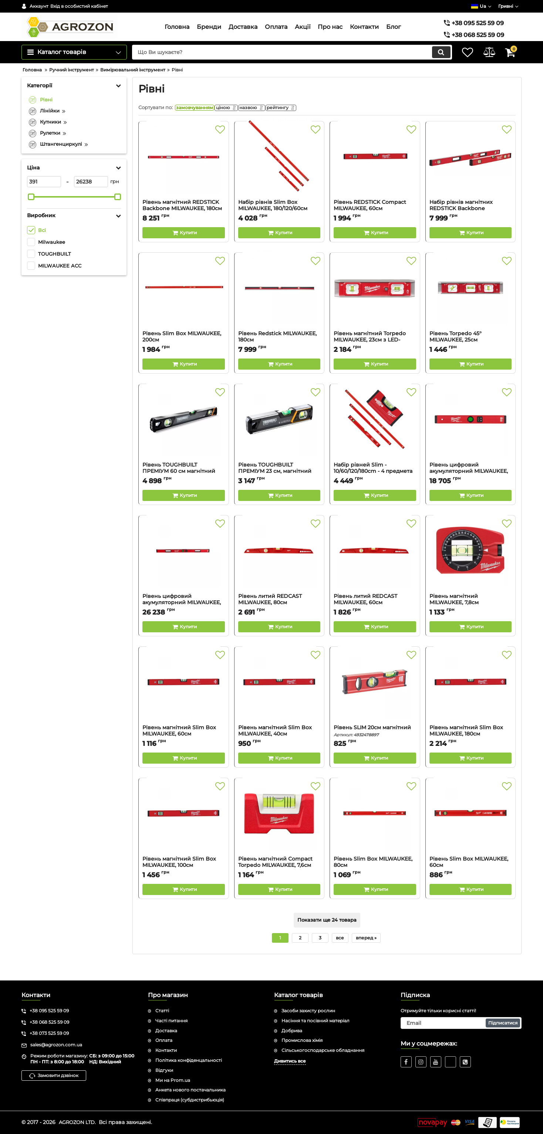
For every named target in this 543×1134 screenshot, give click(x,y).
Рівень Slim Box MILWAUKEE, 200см (183, 357)
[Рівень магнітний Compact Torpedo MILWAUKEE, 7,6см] (279, 836)
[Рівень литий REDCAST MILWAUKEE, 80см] (279, 573)
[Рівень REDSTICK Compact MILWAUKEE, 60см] (375, 179)
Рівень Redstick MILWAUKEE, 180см (279, 357)
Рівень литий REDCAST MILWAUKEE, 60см (375, 619)
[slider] (31, 212)
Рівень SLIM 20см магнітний (375, 747)
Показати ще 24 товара (326, 937)
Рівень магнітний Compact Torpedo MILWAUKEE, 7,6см (279, 882)
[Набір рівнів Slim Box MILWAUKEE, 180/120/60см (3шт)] (279, 179)
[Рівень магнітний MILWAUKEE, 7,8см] (470, 573)
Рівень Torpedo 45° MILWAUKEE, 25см (470, 357)
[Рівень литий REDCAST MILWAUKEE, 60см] (375, 573)
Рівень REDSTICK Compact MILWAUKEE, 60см (375, 225)
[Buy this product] (183, 249)
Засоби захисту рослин (308, 1010)
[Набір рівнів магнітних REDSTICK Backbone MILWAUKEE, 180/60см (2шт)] (470, 179)
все (340, 955)
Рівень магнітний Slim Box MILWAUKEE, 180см (470, 751)
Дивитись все (290, 1061)
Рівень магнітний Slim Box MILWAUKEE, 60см (183, 751)
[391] (44, 196)
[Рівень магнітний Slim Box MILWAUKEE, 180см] (470, 704)
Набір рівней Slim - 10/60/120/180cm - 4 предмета (375, 488)
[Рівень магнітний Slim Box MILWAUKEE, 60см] (183, 704)
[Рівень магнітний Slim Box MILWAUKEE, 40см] (279, 704)
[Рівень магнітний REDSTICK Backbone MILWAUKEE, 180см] (183, 179)
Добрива (291, 1030)
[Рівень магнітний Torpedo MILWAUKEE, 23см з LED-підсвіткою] (375, 310)
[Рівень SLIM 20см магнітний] (375, 704)
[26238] (91, 196)
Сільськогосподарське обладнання (322, 1050)
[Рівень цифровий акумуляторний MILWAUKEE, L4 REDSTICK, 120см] (183, 573)
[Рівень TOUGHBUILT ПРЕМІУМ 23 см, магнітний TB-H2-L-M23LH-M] (279, 442)
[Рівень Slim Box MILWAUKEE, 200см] (183, 310)
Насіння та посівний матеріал (315, 1020)
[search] (285, 67)
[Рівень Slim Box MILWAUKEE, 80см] (375, 836)
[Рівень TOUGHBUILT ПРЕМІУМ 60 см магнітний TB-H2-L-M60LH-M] (183, 442)
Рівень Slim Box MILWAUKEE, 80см (375, 882)
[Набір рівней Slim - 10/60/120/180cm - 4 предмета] (375, 442)
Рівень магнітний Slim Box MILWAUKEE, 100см (183, 882)
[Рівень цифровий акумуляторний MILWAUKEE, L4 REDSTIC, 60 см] (470, 442)
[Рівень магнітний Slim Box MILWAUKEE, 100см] (183, 836)
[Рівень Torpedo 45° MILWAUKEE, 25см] (470, 310)
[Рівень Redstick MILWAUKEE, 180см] (279, 310)
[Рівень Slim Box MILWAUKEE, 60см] (470, 836)
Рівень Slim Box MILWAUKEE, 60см (470, 882)
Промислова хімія (302, 1040)
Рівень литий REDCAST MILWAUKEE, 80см (279, 619)
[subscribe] (461, 1023)
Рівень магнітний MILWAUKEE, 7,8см (470, 619)
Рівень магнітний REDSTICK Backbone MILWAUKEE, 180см (183, 225)
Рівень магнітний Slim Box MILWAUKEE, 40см (279, 751)
